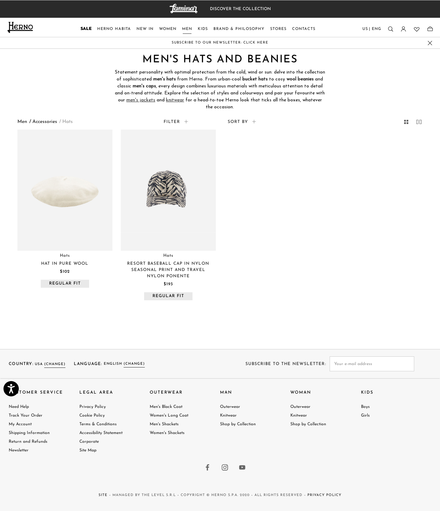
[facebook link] (207, 468)
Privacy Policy (92, 407)
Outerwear (230, 407)
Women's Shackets (167, 433)
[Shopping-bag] (430, 29)
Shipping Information (29, 433)
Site (103, 495)
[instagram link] (225, 468)
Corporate (89, 442)
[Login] (403, 29)
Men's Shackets (164, 424)
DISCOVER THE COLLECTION (240, 9)
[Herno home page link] (20, 27)
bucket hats (255, 79)
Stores (278, 29)
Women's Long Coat (169, 415)
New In (145, 29)
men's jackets (140, 100)
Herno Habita (114, 29)
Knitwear (228, 415)
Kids (203, 29)
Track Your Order (25, 415)
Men (187, 29)
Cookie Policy (92, 415)
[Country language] (372, 30)
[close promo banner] (430, 43)
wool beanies (300, 79)
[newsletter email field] (372, 363)
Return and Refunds (28, 442)
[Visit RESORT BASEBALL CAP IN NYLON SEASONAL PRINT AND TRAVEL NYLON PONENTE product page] (168, 190)
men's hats (164, 79)
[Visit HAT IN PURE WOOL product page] (64, 190)
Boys (365, 407)
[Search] (390, 29)
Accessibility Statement (101, 433)
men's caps (144, 86)
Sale (86, 29)
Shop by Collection (238, 424)
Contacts (303, 29)
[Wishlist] (416, 29)
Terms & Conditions (98, 424)
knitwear (175, 100)
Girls (365, 415)
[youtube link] (242, 468)
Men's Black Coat (166, 407)
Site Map (87, 450)
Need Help (19, 407)
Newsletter (19, 450)
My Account (20, 424)
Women (167, 29)
